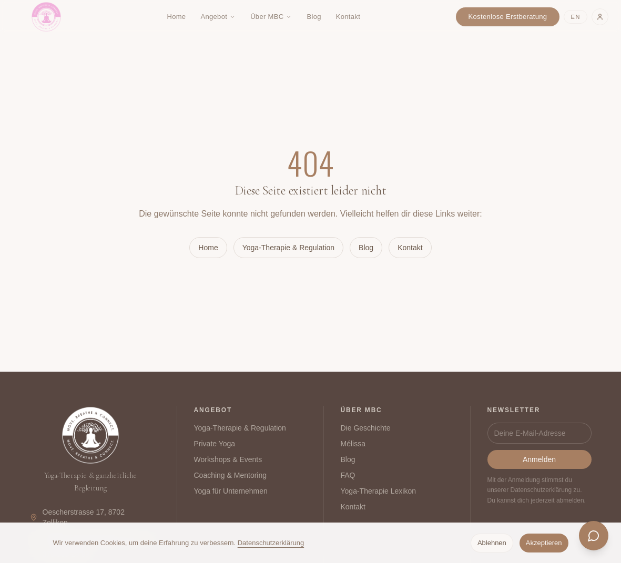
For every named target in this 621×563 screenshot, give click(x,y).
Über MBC (271, 17)
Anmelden (539, 459)
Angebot (218, 17)
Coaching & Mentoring (230, 475)
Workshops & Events (228, 459)
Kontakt (348, 17)
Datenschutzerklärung (271, 543)
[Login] (600, 16)
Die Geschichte (366, 428)
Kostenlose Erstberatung (508, 17)
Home (176, 17)
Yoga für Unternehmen (231, 491)
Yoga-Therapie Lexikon (378, 491)
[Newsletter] (539, 433)
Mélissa (353, 443)
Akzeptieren (544, 543)
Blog (314, 17)
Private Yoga (215, 443)
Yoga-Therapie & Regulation (288, 247)
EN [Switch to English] (576, 17)
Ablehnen (491, 543)
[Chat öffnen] (593, 535)
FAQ (348, 475)
